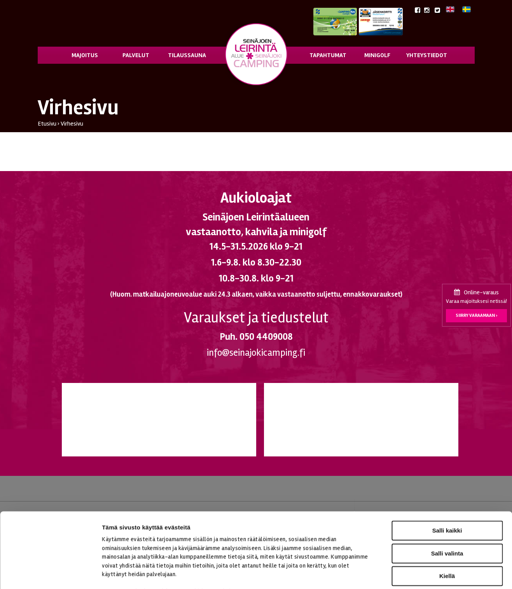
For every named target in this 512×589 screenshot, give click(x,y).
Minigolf (377, 55)
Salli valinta (447, 503)
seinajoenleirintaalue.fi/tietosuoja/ (180, 542)
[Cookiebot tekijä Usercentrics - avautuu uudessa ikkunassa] (50, 574)
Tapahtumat (327, 55)
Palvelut (135, 55)
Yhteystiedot (426, 55)
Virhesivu (72, 124)
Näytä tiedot (416, 573)
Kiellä (447, 526)
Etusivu (47, 124)
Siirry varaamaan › (476, 315)
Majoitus (85, 55)
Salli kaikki (447, 481)
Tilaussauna (187, 55)
